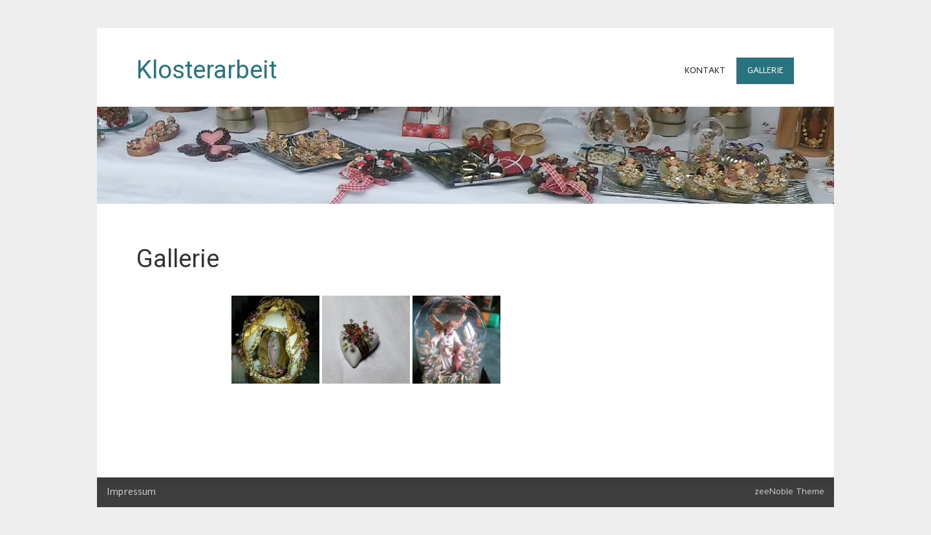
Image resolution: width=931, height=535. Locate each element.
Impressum (131, 491)
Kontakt (705, 70)
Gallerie (765, 70)
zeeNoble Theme (789, 491)
